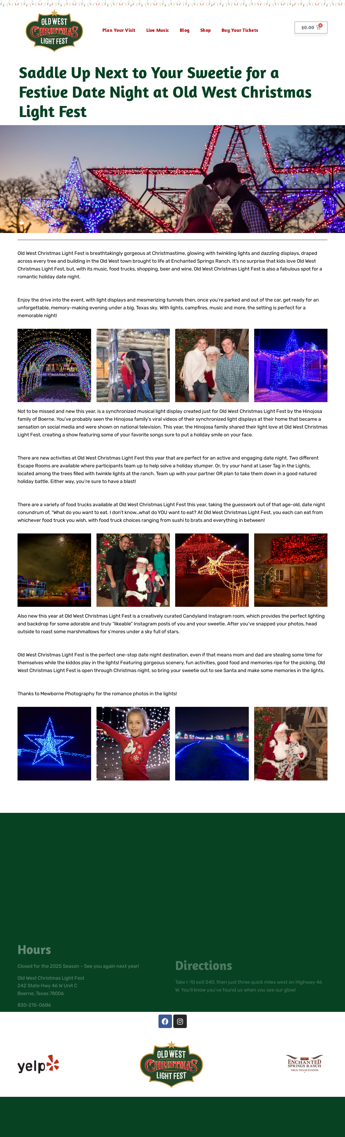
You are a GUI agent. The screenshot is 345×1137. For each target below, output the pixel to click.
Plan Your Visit (119, 30)
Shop (205, 30)
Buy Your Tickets (240, 30)
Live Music (157, 30)
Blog (184, 30)
